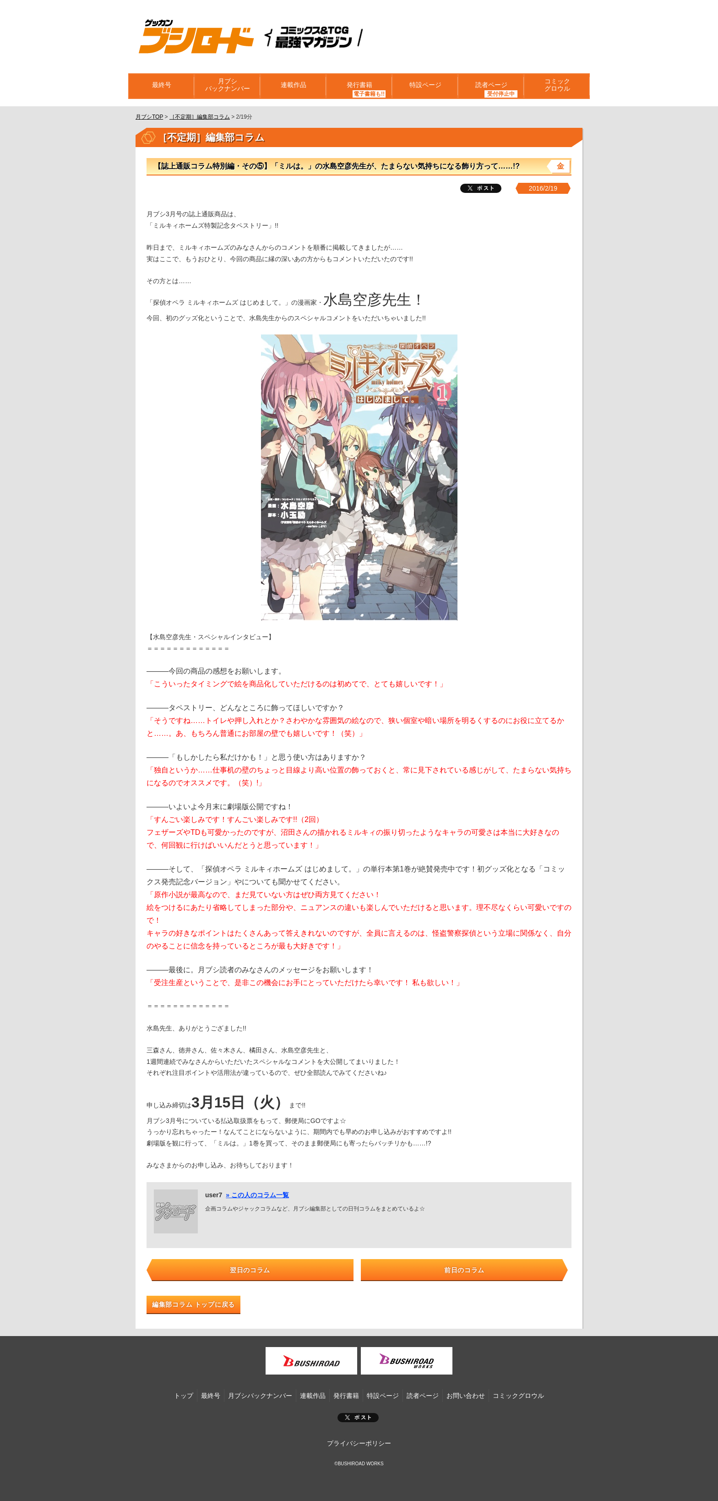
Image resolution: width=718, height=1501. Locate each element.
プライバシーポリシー (359, 1443)
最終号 (161, 86)
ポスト (358, 1417)
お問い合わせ (465, 1395)
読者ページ (491, 86)
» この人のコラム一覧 (257, 1195)
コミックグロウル (557, 86)
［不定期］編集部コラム (199, 117)
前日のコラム (464, 1270)
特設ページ (425, 86)
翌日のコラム (250, 1270)
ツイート (481, 188)
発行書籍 (359, 86)
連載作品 (293, 86)
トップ (183, 1395)
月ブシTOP (149, 117)
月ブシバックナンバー (227, 86)
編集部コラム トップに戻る (193, 1304)
